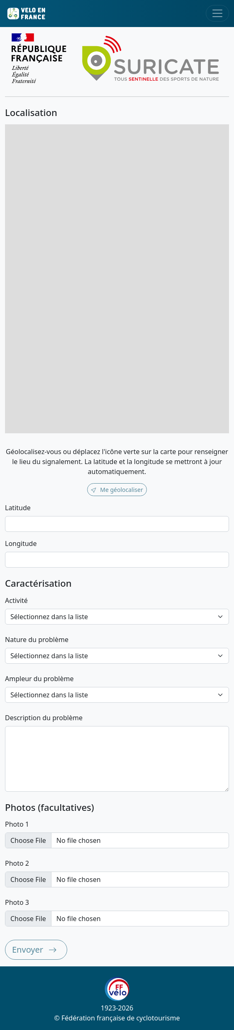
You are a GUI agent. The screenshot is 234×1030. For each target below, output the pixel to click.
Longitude (21, 543)
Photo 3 (17, 902)
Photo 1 (17, 824)
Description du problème (44, 717)
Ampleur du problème (39, 678)
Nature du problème (36, 639)
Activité (16, 600)
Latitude (18, 507)
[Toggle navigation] (217, 13)
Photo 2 (17, 863)
